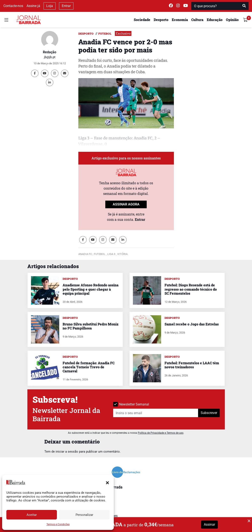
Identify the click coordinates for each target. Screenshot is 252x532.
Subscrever (209, 413)
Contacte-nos (13, 6)
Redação (49, 52)
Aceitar (32, 515)
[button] (107, 482)
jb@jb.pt (49, 57)
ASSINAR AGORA (126, 204)
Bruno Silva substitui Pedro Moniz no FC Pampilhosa (90, 326)
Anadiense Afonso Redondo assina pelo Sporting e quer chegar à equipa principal (90, 289)
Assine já (33, 6)
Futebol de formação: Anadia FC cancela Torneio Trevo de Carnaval (88, 367)
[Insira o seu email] (155, 413)
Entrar (66, 6)
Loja (49, 6)
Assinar (209, 524)
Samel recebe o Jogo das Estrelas (192, 324)
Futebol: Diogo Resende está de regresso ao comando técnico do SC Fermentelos (191, 289)
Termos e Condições (58, 524)
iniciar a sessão (67, 451)
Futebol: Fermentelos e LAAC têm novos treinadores (192, 365)
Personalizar (84, 515)
